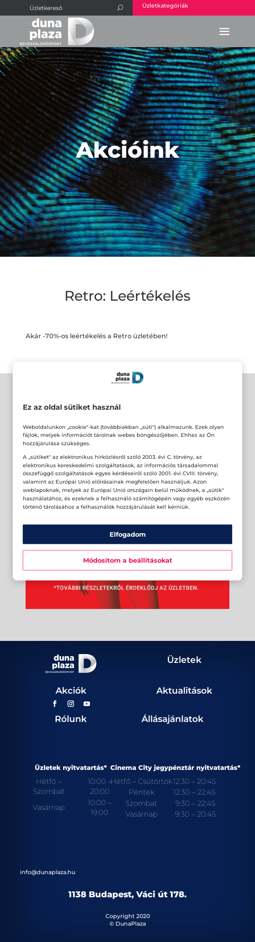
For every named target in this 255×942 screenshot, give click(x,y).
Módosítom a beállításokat (127, 560)
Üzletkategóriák (165, 5)
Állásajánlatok (172, 719)
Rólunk (71, 719)
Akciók (71, 690)
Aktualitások (184, 690)
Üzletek (184, 659)
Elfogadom (128, 534)
